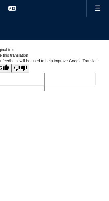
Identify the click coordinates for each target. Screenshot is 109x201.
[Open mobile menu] (98, 8)
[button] (12, 8)
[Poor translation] (20, 68)
